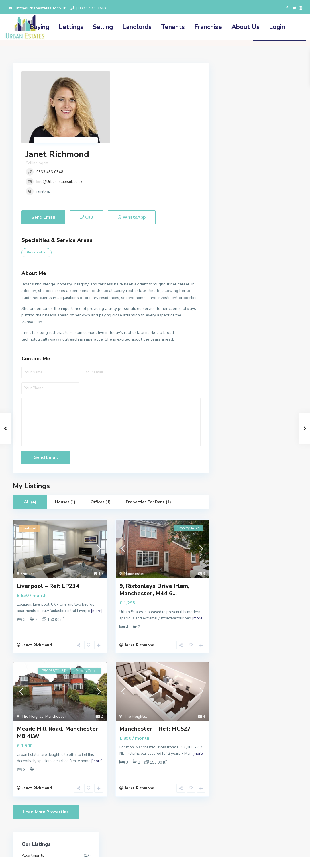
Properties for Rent (245, 164)
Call (86, 160)
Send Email (43, 160)
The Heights (32, 659)
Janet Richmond (147, 77)
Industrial (235, 112)
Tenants (173, 27)
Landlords (137, 27)
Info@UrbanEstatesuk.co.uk (149, 104)
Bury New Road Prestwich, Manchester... (271, 425)
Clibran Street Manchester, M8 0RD (271, 400)
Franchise (208, 27)
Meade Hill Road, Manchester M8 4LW (57, 675)
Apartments (238, 86)
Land (231, 125)
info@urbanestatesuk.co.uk (41, 8)
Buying (39, 27)
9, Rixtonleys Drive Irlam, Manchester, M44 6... (154, 532)
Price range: (237, 328)
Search (257, 353)
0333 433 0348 (92, 8)
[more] (96, 553)
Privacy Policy (123, 814)
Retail (232, 189)
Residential (36, 195)
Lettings (71, 27)
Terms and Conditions (130, 807)
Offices (233, 138)
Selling (103, 27)
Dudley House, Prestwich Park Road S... (271, 451)
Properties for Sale (244, 176)
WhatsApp (132, 160)
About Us (245, 27)
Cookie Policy (122, 820)
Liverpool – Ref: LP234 (48, 529)
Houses (233, 99)
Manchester (134, 516)
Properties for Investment (251, 151)
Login (277, 27)
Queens (28, 516)
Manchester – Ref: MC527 (155, 671)
